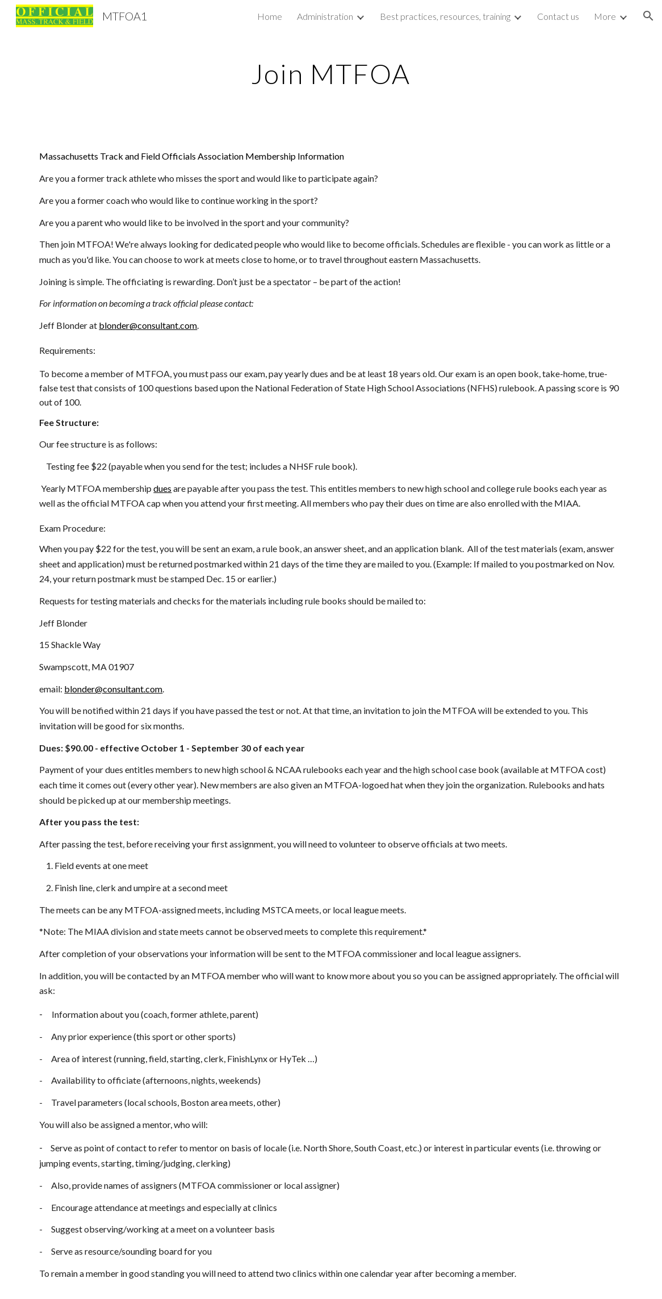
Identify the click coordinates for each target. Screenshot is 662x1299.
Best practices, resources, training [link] (445, 16)
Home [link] (269, 16)
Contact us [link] (558, 16)
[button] (648, 16)
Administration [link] (325, 16)
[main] (331, 71)
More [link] (605, 16)
